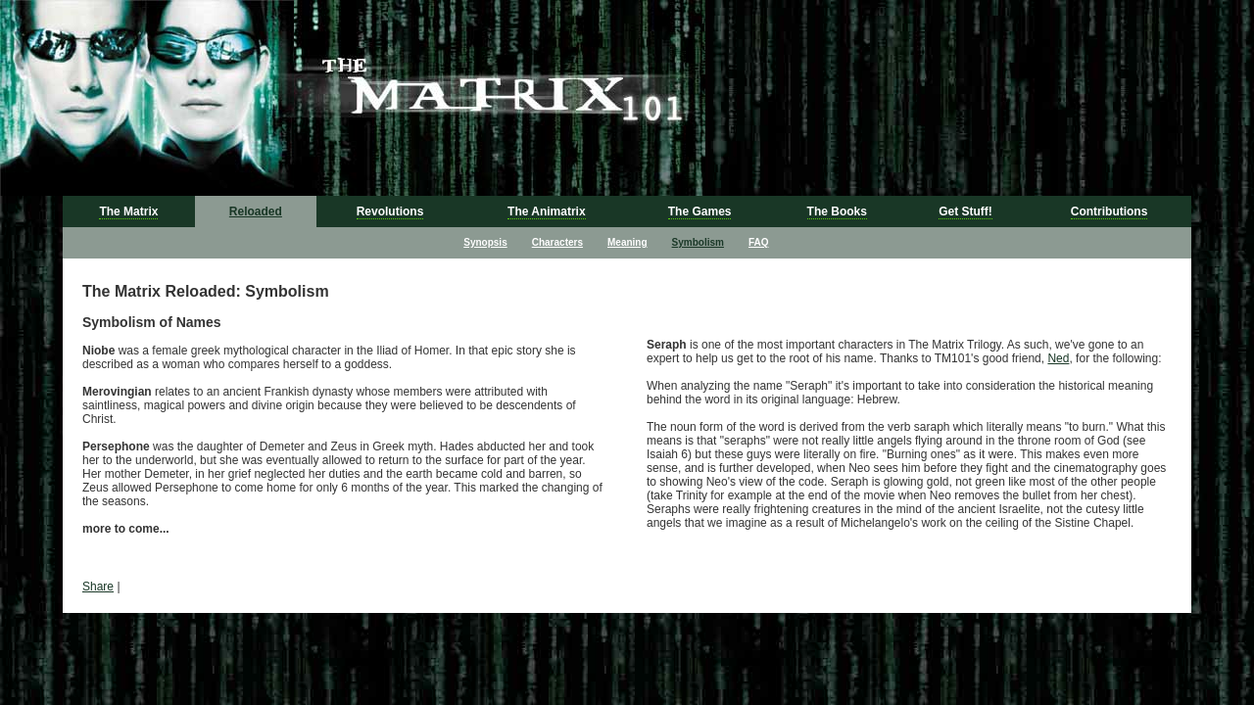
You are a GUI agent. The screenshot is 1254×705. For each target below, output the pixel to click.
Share (98, 586)
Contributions (1109, 211)
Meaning (627, 242)
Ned (1058, 358)
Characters (557, 242)
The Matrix (128, 211)
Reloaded (255, 211)
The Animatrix (546, 211)
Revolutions (390, 211)
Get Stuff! (965, 211)
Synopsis (484, 242)
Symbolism (698, 242)
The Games (700, 211)
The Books (837, 211)
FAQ (758, 242)
